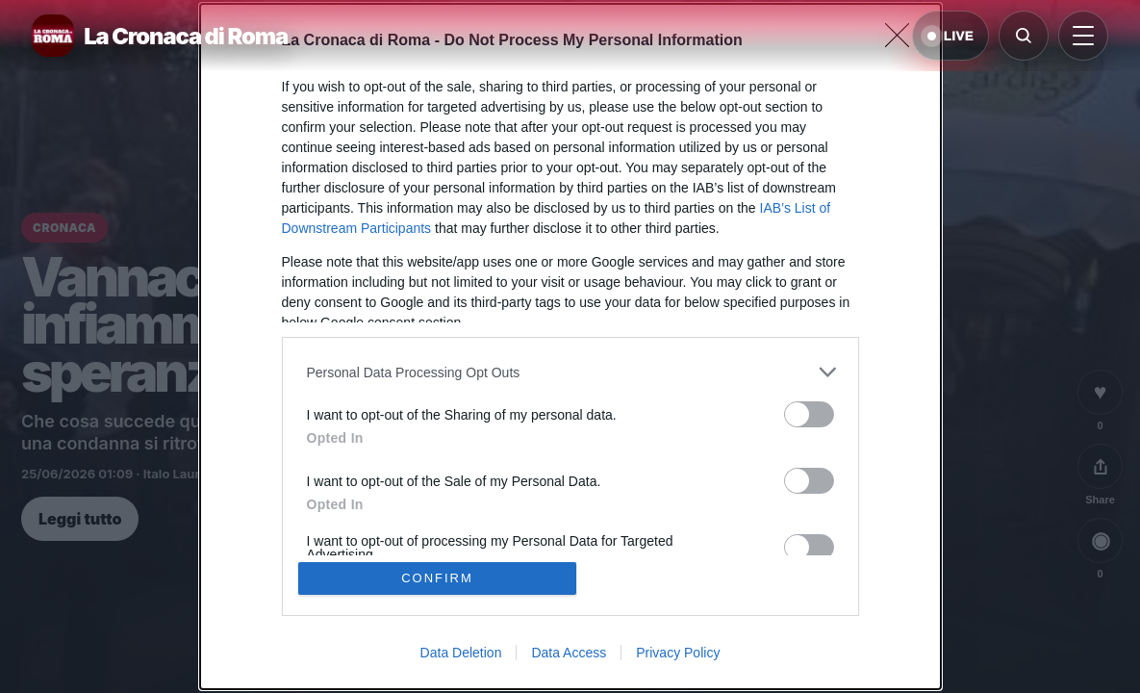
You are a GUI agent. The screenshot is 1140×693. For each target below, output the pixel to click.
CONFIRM (437, 578)
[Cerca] (1024, 36)
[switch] (809, 414)
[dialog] (570, 346)
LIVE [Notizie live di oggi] (950, 36)
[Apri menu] (1083, 36)
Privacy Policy (678, 652)
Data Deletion (461, 652)
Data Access (568, 652)
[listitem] (570, 372)
